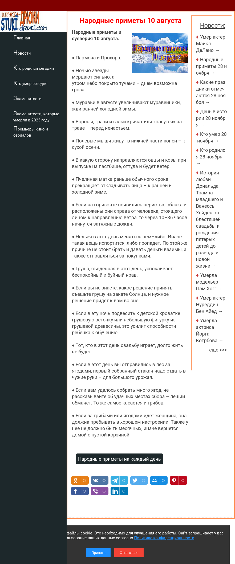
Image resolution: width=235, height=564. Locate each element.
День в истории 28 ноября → (211, 118)
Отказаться (129, 553)
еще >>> (218, 350)
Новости (22, 52)
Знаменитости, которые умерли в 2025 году (36, 116)
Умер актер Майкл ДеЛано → (210, 43)
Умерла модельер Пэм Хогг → (209, 281)
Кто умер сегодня (30, 82)
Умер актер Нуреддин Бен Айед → (210, 304)
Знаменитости (27, 98)
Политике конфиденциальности (164, 538)
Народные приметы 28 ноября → (211, 66)
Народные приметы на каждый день (119, 459)
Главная (21, 37)
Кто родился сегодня (33, 67)
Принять (98, 553)
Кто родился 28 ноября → (210, 156)
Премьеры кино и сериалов (30, 131)
